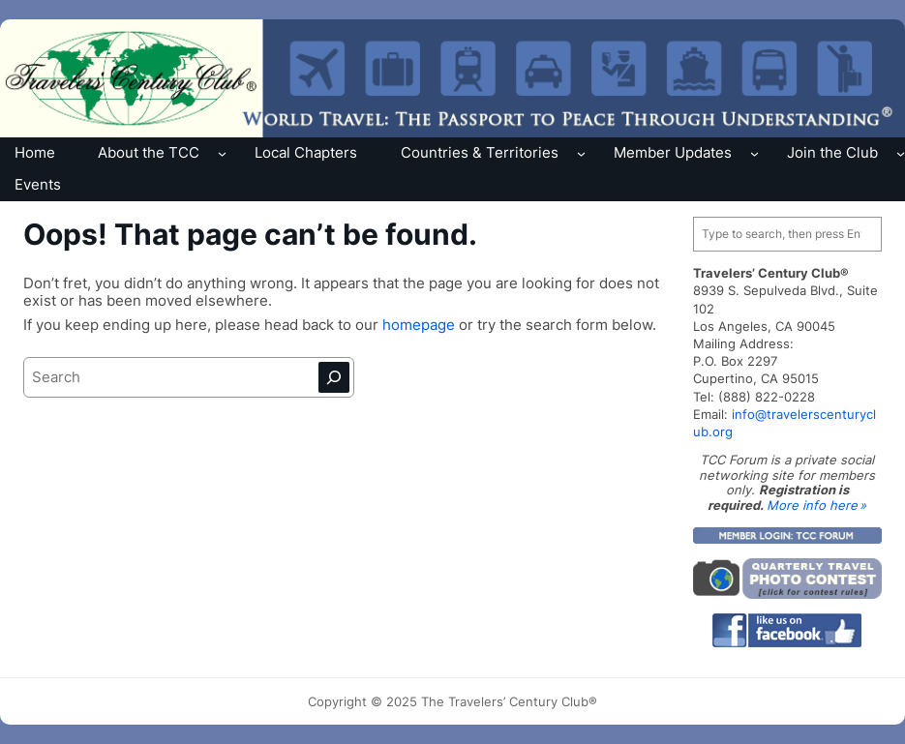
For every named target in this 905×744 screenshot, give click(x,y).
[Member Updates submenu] (754, 153)
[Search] (333, 377)
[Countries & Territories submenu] (581, 153)
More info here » (816, 505)
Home (35, 152)
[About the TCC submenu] (222, 153)
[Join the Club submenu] (900, 153)
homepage (420, 324)
